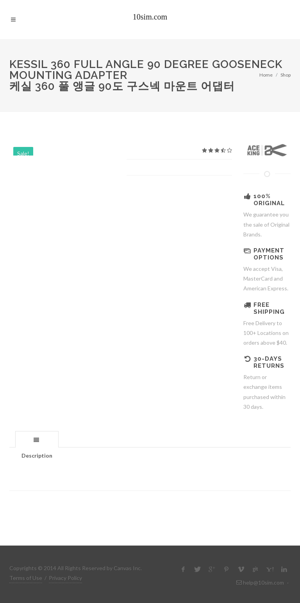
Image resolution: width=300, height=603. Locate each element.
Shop (285, 75)
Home (266, 75)
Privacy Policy (65, 577)
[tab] (37, 439)
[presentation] (37, 439)
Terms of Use (25, 577)
